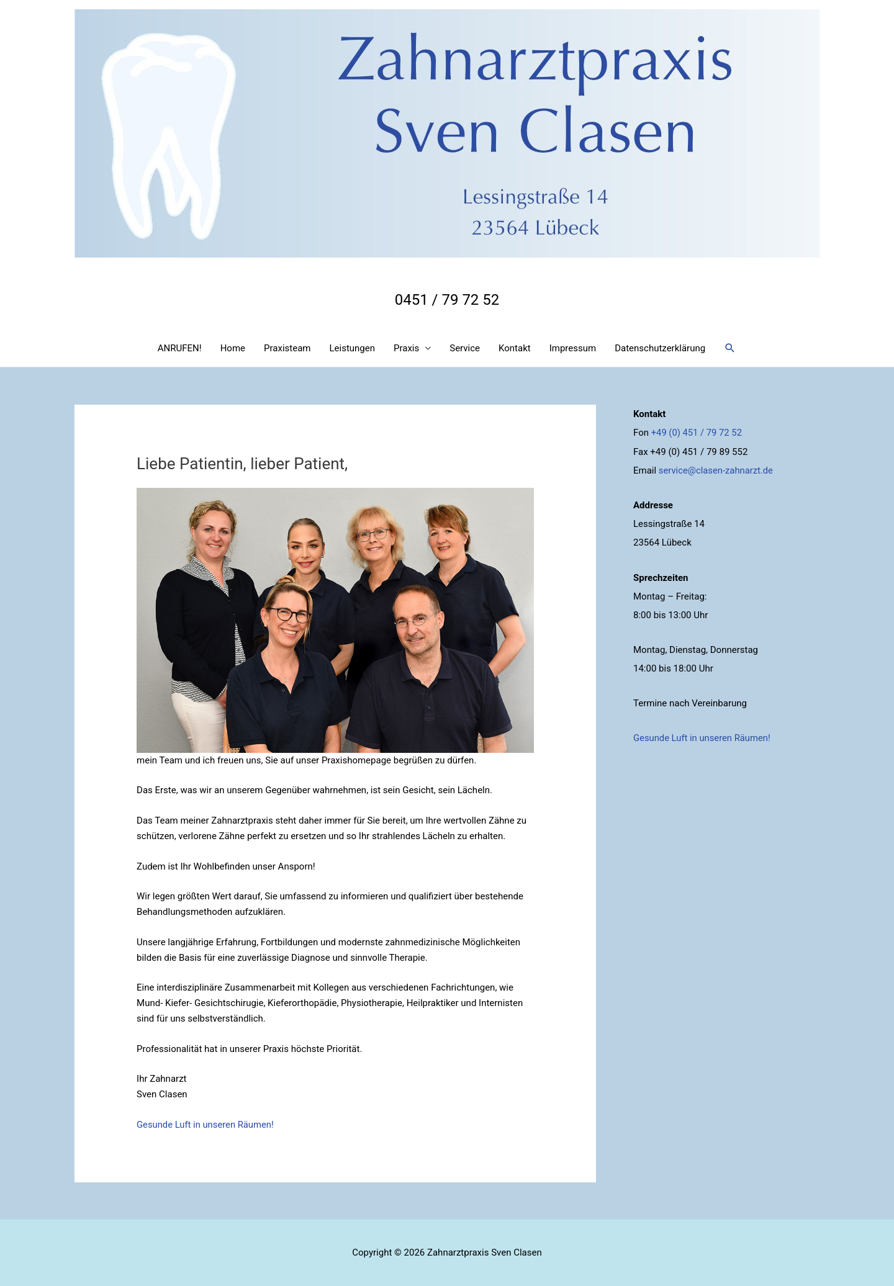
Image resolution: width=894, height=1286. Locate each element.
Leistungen (352, 348)
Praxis (406, 348)
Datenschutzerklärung (660, 348)
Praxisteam (287, 348)
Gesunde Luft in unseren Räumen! (206, 1124)
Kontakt (515, 348)
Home (232, 348)
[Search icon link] (730, 348)
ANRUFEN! (180, 348)
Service (464, 348)
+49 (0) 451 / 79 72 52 (697, 432)
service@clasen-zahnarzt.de (717, 469)
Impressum (572, 348)
